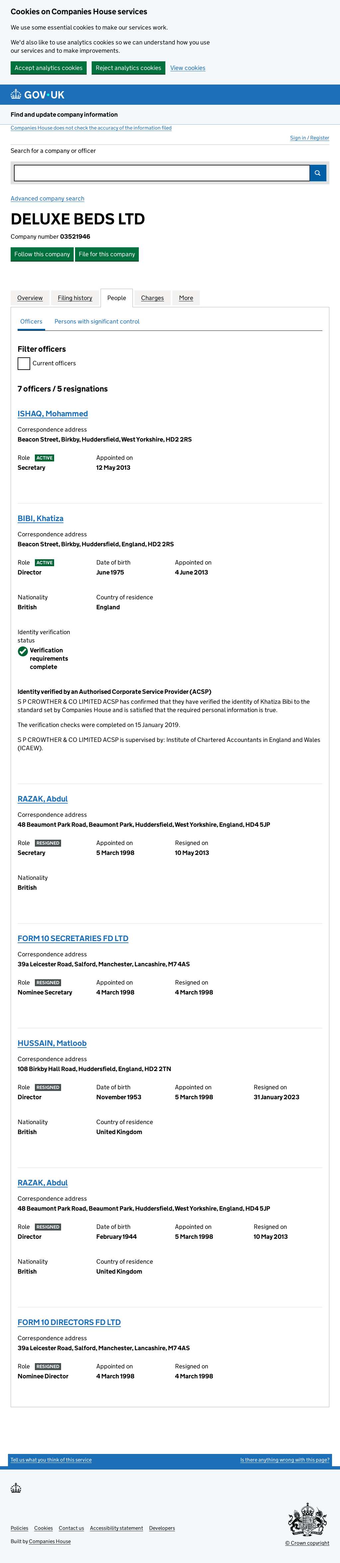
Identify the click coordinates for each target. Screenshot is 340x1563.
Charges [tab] (152, 298)
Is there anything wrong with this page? (284, 1460)
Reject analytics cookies (128, 68)
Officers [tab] (31, 321)
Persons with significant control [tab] (96, 321)
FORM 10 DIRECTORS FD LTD (69, 1322)
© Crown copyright (307, 1543)
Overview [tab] (30, 298)
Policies (19, 1528)
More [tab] (186, 298)
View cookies (188, 68)
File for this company (107, 254)
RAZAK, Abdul (43, 799)
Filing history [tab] (75, 298)
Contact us (71, 1528)
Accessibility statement (116, 1528)
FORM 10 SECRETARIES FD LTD (73, 938)
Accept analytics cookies (49, 68)
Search (318, 173)
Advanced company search (47, 198)
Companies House (50, 1541)
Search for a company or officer (53, 150)
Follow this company (42, 254)
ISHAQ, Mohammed (53, 413)
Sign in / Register (309, 138)
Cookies (43, 1528)
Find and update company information (64, 114)
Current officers (47, 364)
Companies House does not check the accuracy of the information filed (91, 128)
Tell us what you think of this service (51, 1460)
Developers (162, 1528)
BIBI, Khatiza (40, 518)
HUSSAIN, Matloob (52, 1043)
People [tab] (116, 298)
